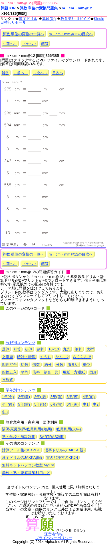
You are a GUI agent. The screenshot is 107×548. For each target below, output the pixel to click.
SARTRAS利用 (51, 437)
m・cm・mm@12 (77, 8)
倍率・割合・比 (45, 372)
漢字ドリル (28, 18)
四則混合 (9, 364)
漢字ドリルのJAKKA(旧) (22, 457)
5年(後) (40, 404)
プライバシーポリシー (53, 538)
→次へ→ (29, 43)
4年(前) (89, 397)
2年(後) (40, 397)
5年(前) (24, 404)
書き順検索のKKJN (62, 457)
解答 (45, 43)
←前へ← (10, 43)
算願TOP (8, 8)
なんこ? (61, 357)
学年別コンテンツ (20, 390)
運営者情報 (53, 534)
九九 (66, 349)
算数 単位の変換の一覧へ (24, 34)
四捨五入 (9, 372)
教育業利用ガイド (75, 18)
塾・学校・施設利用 (18, 437)
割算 (40, 349)
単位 (86, 364)
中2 (95, 404)
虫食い (73, 364)
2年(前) (24, 397)
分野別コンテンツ (20, 343)
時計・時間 (26, 357)
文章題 (7, 357)
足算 (5, 349)
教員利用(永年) (68, 429)
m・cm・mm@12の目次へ (71, 34)
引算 (17, 349)
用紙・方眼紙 (74, 372)
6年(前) (56, 404)
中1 (85, 404)
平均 (24, 372)
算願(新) (49, 18)
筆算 (78, 349)
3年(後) (72, 397)
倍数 (36, 364)
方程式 (7, 379)
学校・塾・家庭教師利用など (26, 473)
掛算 (29, 349)
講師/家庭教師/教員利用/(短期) (27, 429)
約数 (24, 364)
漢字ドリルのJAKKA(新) (65, 450)
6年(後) (72, 404)
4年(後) (8, 404)
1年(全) (8, 397)
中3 (5, 412)
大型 (90, 349)
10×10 (54, 349)
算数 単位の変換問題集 (39, 8)
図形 (93, 372)
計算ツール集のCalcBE (21, 450)
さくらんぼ (82, 357)
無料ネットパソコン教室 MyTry (28, 465)
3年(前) (56, 397)
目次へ (57, 73)
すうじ (45, 357)
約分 (48, 364)
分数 (59, 364)
